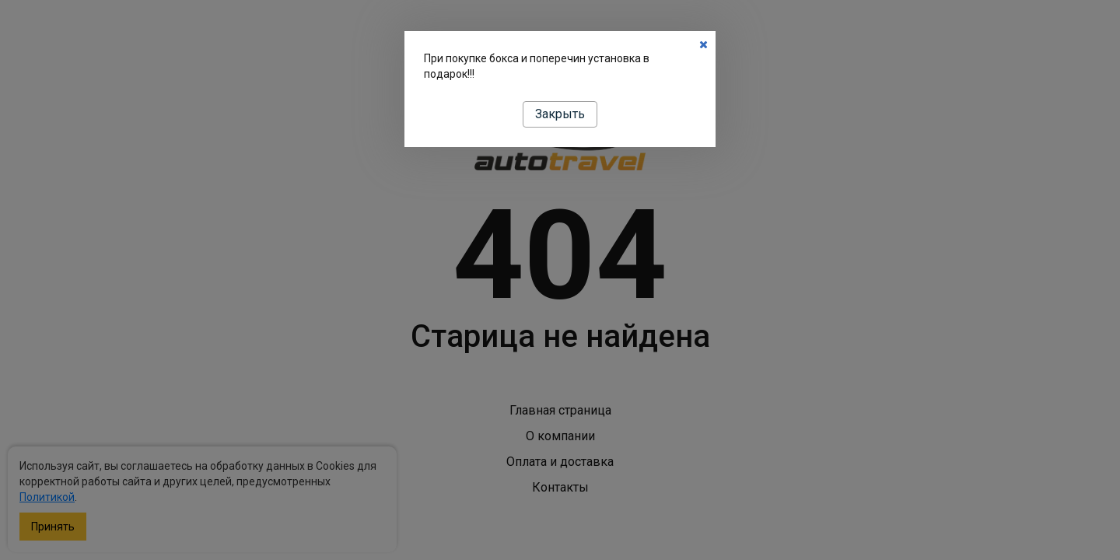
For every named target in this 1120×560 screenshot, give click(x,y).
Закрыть (560, 114)
